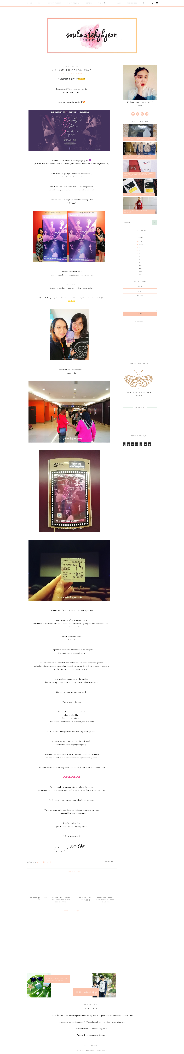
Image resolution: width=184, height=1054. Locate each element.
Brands (89, 3)
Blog (39, 3)
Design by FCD (101, 1050)
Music (119, 3)
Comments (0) (110, 862)
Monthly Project (54, 3)
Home (29, 3)
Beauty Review (73, 3)
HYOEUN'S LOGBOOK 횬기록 (71, 74)
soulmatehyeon (88, 1050)
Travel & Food (104, 3)
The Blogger (132, 3)
